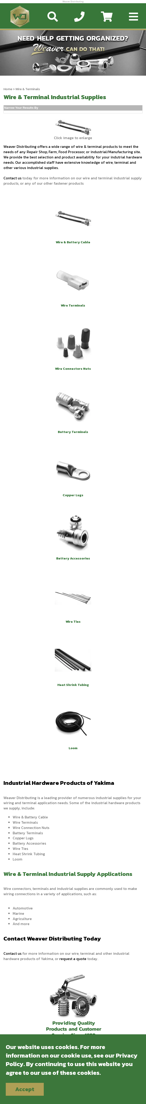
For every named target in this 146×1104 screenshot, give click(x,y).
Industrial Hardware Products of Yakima (58, 782)
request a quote (72, 958)
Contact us (12, 178)
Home (7, 89)
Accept (24, 1089)
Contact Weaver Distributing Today (52, 938)
